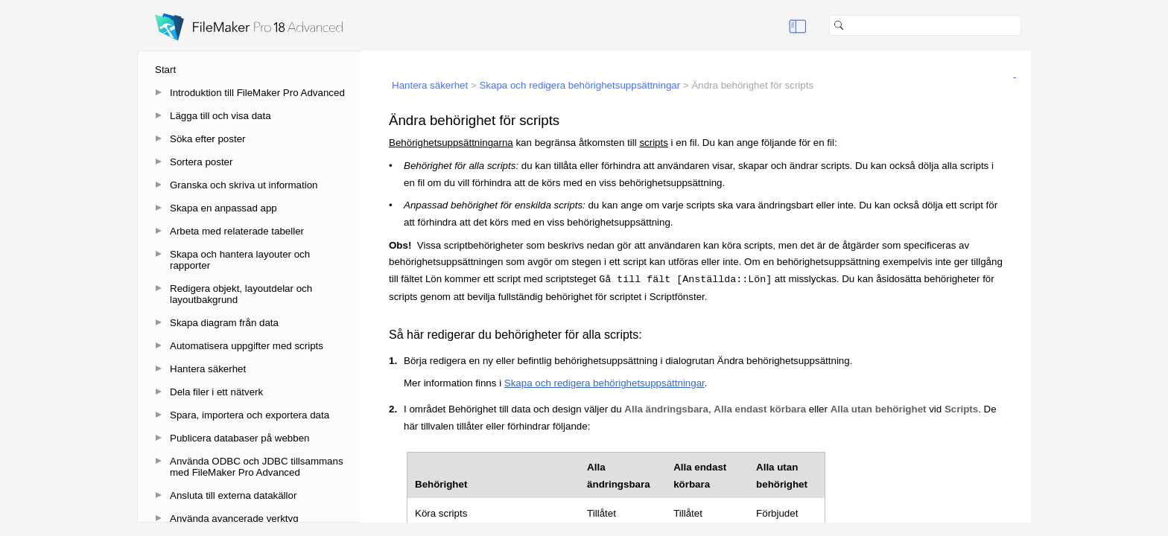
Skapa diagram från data (224, 322)
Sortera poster (201, 162)
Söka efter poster (208, 138)
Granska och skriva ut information (244, 185)
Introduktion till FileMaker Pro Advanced (257, 92)
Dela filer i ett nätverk (216, 392)
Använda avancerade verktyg (234, 518)
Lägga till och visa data (220, 115)
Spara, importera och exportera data (249, 415)
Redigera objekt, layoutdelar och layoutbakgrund (241, 294)
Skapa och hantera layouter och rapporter (240, 260)
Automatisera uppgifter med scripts (246, 345)
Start (165, 69)
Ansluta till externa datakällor (233, 495)
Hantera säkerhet (208, 368)
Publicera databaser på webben (239, 438)
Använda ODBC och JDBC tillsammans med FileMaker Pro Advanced (256, 467)
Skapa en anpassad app (223, 208)
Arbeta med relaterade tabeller (237, 231)
